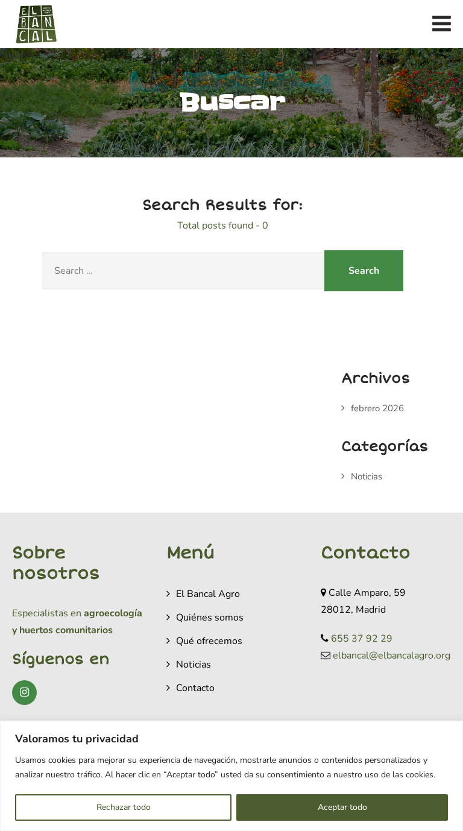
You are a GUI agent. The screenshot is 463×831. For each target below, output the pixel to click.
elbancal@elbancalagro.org (391, 655)
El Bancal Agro (208, 594)
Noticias (366, 476)
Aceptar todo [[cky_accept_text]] (342, 807)
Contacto (195, 688)
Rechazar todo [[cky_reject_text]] (123, 807)
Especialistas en (46, 613)
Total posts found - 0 (222, 225)
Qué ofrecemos (209, 641)
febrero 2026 (377, 408)
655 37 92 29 (361, 638)
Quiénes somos (210, 617)
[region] (231, 776)
